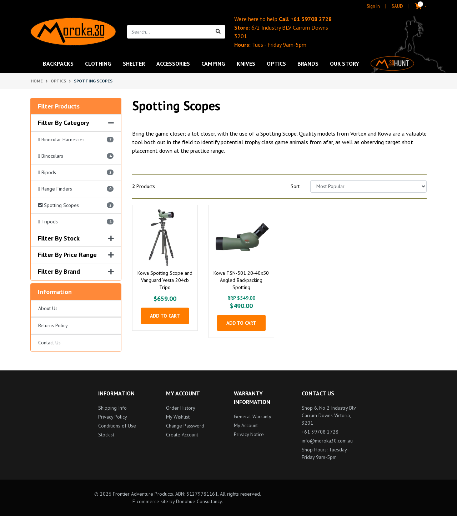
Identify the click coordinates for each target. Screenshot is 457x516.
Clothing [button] (98, 63)
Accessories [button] (173, 63)
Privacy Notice (249, 434)
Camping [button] (213, 63)
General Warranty (252, 416)
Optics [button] (276, 63)
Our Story (344, 63)
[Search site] (218, 32)
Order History (180, 408)
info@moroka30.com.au (327, 440)
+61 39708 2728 (311, 18)
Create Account (182, 434)
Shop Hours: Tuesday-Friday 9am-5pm (325, 453)
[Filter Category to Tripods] (76, 222)
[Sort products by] (368, 186)
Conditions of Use (117, 426)
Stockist (106, 434)
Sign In (373, 6)
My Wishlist (178, 417)
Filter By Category (76, 123)
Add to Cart (165, 316)
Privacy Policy (112, 417)
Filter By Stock (76, 238)
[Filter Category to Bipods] (76, 173)
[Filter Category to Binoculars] (76, 156)
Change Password (185, 426)
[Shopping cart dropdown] (415, 6)
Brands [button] (307, 63)
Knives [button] (246, 63)
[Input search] (169, 32)
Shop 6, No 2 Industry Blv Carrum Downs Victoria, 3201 (329, 415)
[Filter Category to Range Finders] (76, 189)
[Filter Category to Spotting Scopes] (76, 205)
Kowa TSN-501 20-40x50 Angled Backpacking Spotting (241, 280)
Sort (295, 186)
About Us (47, 308)
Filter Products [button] (59, 106)
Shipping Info (112, 408)
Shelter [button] (134, 63)
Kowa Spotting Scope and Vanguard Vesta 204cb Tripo (164, 280)
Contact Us (49, 342)
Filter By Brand (76, 271)
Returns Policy (53, 325)
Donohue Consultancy (199, 501)
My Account (246, 425)
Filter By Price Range (76, 255)
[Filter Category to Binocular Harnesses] (76, 139)
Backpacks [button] (58, 63)
